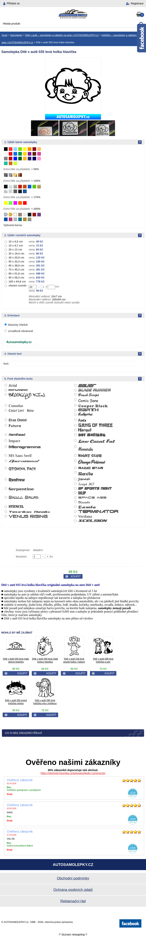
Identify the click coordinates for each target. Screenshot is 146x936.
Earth (88, 410)
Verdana (85, 516)
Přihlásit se (13, 3)
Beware (18, 390)
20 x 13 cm (15, 249)
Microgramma (24, 447)
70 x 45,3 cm (16, 269)
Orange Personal (91, 462)
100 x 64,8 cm (17, 281)
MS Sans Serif (20, 456)
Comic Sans (88, 400)
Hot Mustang (91, 435)
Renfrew (17, 479)
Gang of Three (95, 425)
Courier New (21, 411)
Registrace (137, 3)
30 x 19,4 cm (16, 253)
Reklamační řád (73, 901)
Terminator (98, 512)
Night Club (90, 456)
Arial (13, 385)
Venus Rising (28, 516)
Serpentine (21, 489)
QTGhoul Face (22, 468)
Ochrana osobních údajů (73, 890)
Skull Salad (23, 497)
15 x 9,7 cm (16, 245)
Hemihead (17, 435)
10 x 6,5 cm (16, 241)
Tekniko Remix (29, 512)
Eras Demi (17, 420)
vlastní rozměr (18, 285)
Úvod (4, 35)
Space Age (92, 497)
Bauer (87, 385)
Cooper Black (93, 406)
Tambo (87, 507)
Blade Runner (94, 390)
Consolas (16, 406)
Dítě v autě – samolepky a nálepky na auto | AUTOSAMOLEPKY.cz (62, 35)
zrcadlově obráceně (20, 331)
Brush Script (88, 395)
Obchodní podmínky (73, 878)
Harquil (84, 430)
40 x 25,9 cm (16, 257)
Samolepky (16, 35)
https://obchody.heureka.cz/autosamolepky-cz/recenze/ (73, 773)
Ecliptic (85, 415)
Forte (82, 420)
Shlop (82, 493)
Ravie (85, 473)
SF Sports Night (95, 488)
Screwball (84, 479)
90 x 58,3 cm (16, 277)
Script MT (86, 484)
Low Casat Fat (96, 441)
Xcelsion (92, 520)
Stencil (16, 507)
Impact (14, 441)
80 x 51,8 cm (16, 273)
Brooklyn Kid (27, 396)
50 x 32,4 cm (16, 261)
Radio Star (90, 468)
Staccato (84, 502)
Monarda (85, 449)
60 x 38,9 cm (16, 265)
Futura (15, 425)
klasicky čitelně (18, 324)
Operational (23, 461)
